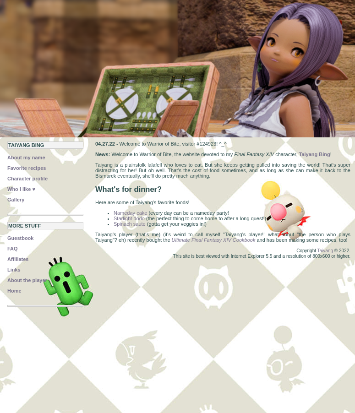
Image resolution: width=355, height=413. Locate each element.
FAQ (12, 248)
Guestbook (20, 238)
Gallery (15, 199)
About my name (26, 157)
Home (14, 290)
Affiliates (17, 259)
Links (14, 269)
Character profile (27, 178)
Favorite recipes (26, 168)
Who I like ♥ (21, 189)
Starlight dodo (129, 218)
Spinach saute (130, 224)
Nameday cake (130, 213)
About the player (27, 280)
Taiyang (325, 250)
